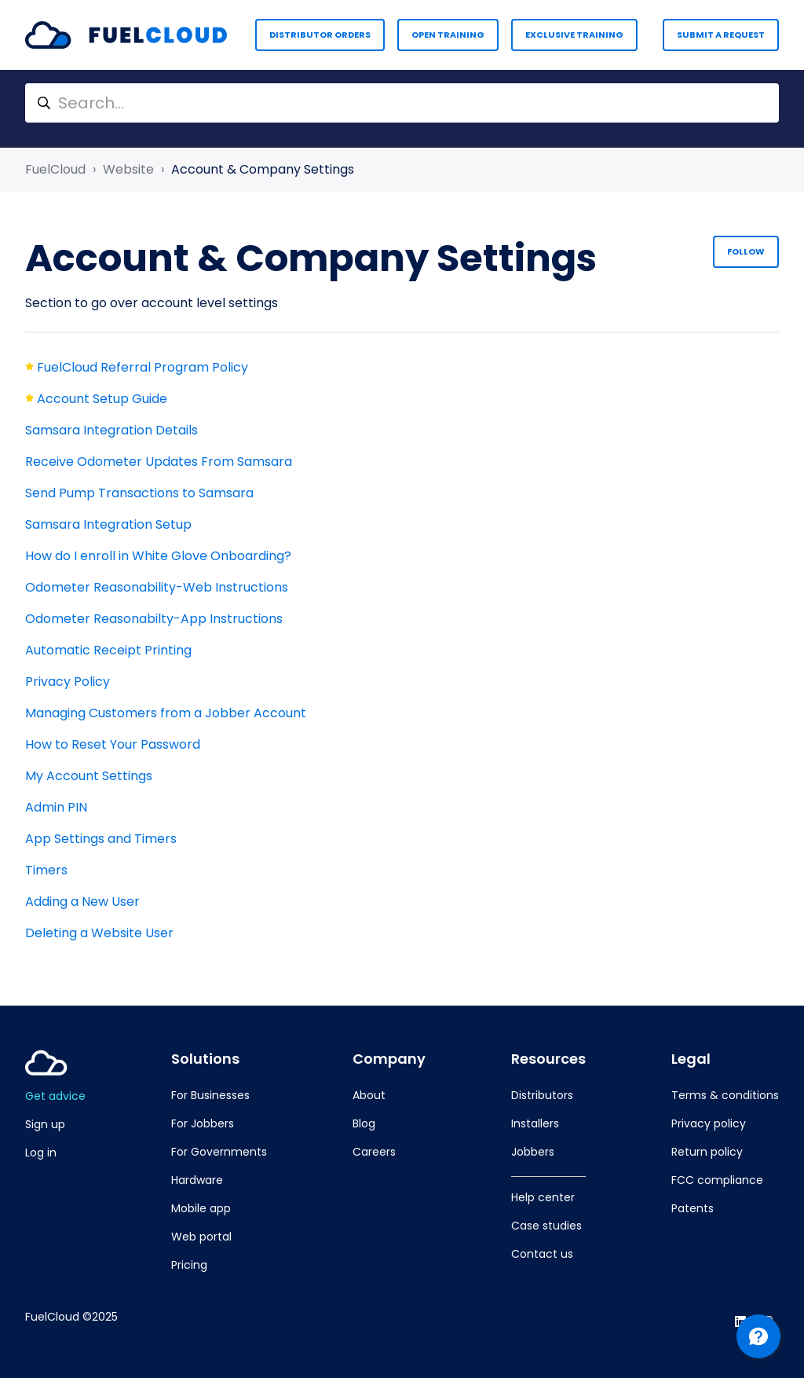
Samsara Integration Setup (108, 524)
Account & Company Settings (262, 169)
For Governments (219, 1152)
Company (389, 1059)
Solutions (205, 1059)
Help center (543, 1197)
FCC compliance (717, 1180)
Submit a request (721, 34)
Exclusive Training (574, 34)
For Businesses (210, 1095)
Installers (535, 1123)
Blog (364, 1123)
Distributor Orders (320, 34)
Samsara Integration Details (111, 430)
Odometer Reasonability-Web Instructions (156, 587)
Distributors (542, 1095)
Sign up (45, 1124)
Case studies (546, 1225)
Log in (41, 1152)
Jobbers (532, 1152)
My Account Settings (88, 776)
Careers (374, 1152)
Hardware (197, 1180)
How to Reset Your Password (112, 744)
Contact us (542, 1254)
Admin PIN (56, 807)
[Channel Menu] (758, 1336)
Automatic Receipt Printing (108, 650)
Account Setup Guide (102, 399)
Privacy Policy (67, 682)
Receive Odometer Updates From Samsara (158, 462)
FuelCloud (55, 169)
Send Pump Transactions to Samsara (139, 493)
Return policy (707, 1152)
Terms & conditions (725, 1095)
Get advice (55, 1096)
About (369, 1095)
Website (128, 169)
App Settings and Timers (101, 839)
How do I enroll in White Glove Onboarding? (158, 556)
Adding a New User (82, 901)
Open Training (447, 34)
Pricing (189, 1265)
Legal (691, 1059)
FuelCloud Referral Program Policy (142, 367)
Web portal (201, 1236)
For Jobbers (202, 1123)
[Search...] (402, 103)
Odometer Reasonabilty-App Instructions (154, 619)
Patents (692, 1208)
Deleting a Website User (99, 933)
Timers (46, 870)
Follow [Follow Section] (746, 251)
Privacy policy (708, 1123)
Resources (548, 1059)
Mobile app (201, 1208)
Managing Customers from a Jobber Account (165, 713)
